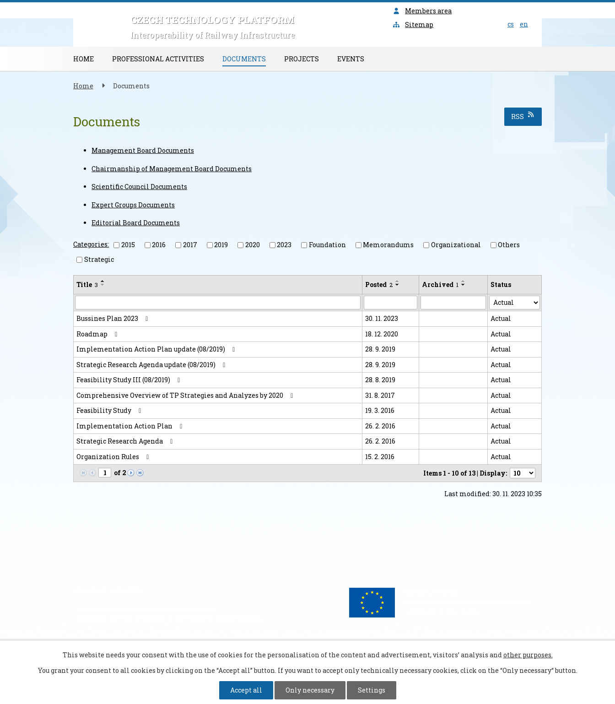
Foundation (327, 244)
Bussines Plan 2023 (113, 318)
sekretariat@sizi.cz (478, 557)
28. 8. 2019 (380, 379)
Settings (371, 690)
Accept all (246, 690)
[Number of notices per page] (522, 473)
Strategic (99, 259)
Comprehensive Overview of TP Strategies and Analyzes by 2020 (186, 395)
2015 (128, 244)
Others (509, 244)
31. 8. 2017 (380, 395)
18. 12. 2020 (381, 334)
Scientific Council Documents (139, 186)
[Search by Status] (514, 302)
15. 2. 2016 (379, 456)
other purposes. (528, 654)
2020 (252, 244)
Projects (301, 58)
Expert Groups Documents (133, 204)
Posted (379, 284)
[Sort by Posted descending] (398, 285)
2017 (190, 244)
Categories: (91, 244)
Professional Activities (158, 58)
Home (83, 58)
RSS (523, 116)
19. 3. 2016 (379, 410)
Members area (422, 10)
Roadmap (98, 334)
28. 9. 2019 (380, 349)
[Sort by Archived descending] (464, 285)
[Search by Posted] (390, 302)
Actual (501, 318)
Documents (244, 58)
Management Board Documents (143, 150)
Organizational (456, 244)
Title (87, 284)
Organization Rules (114, 456)
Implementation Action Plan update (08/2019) (157, 349)
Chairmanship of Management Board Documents (172, 168)
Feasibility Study (110, 410)
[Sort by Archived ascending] (464, 281)
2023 (284, 244)
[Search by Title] (218, 302)
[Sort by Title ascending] (103, 281)
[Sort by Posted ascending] (398, 281)
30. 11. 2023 (381, 318)
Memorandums (388, 244)
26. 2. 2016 (380, 426)
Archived (440, 284)
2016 (159, 244)
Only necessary (310, 690)
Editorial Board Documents (136, 222)
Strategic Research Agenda (126, 441)
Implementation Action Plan (130, 426)
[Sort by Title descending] (103, 285)
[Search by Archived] (453, 302)
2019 (221, 244)
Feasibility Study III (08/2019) (129, 379)
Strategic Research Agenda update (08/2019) (152, 364)
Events (350, 58)
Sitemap (413, 24)
